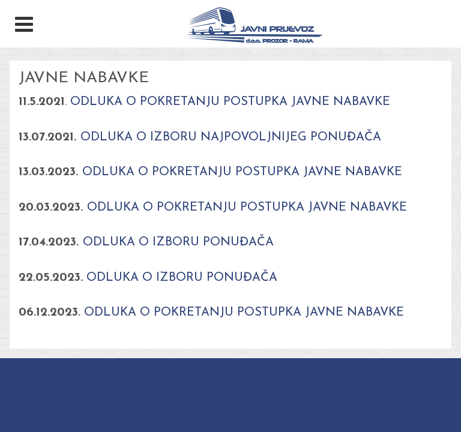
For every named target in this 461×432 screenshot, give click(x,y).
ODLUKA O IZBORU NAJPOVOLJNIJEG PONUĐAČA (230, 137)
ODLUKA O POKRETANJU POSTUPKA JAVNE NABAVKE (228, 102)
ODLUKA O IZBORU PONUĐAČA (178, 242)
